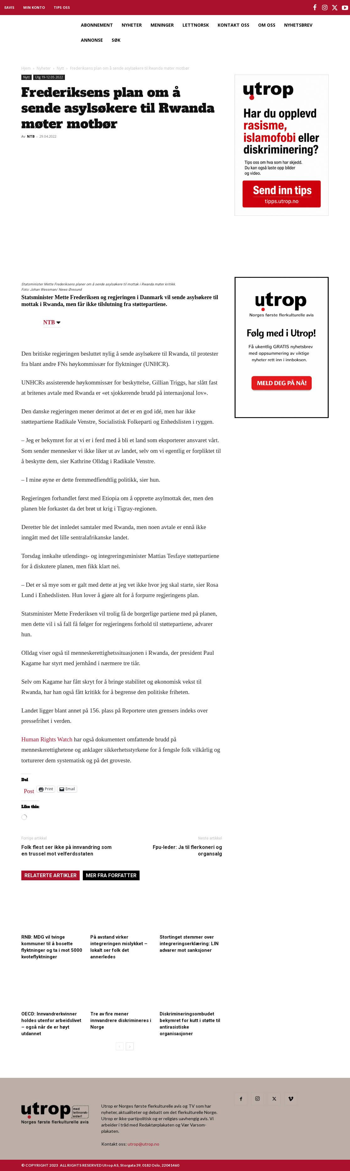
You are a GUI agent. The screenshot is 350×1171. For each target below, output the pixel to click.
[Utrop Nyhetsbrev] (282, 416)
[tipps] (282, 213)
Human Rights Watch (46, 739)
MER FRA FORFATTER (111, 875)
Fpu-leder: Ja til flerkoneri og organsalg (187, 850)
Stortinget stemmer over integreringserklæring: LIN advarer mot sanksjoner (189, 943)
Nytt (60, 68)
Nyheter (44, 68)
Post (29, 790)
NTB (30, 136)
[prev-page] (120, 1046)
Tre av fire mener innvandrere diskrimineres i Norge (120, 1020)
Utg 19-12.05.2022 (49, 77)
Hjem (26, 68)
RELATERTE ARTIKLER (50, 875)
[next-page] (130, 1046)
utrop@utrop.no (143, 1144)
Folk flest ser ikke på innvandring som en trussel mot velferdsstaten (66, 850)
